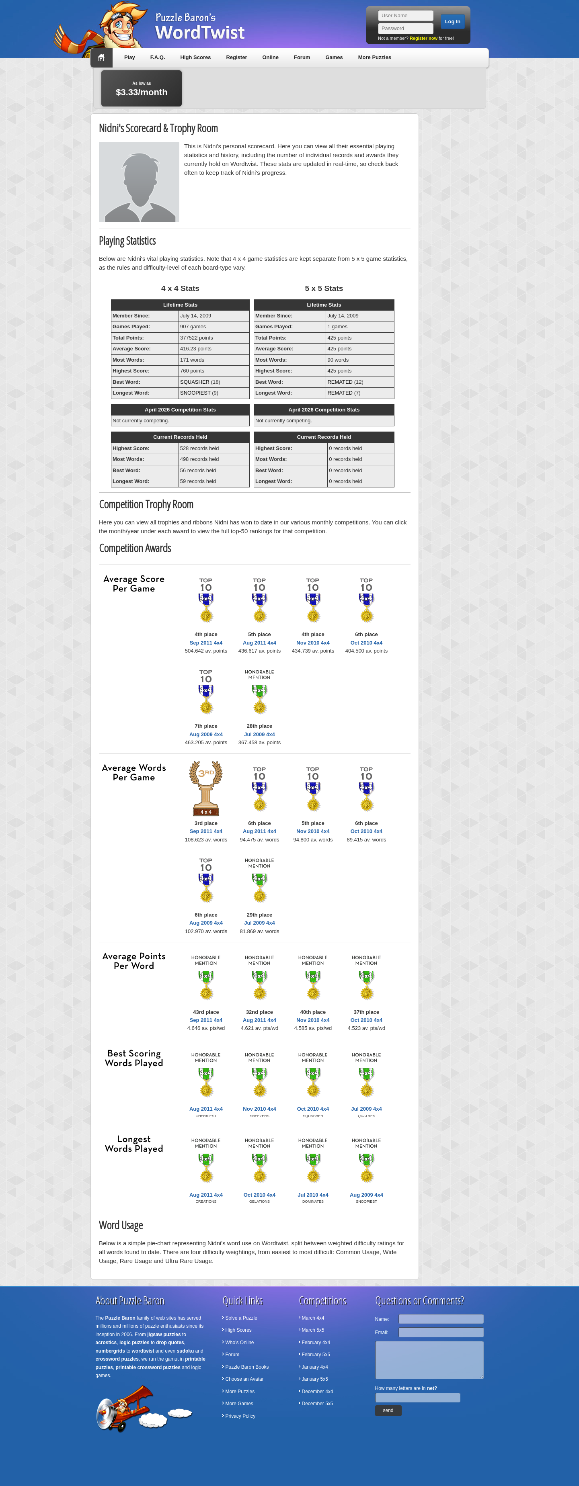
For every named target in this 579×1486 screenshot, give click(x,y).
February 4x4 (316, 1342)
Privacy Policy (241, 1416)
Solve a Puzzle (241, 1318)
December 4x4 (317, 1391)
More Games (239, 1403)
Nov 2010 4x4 (312, 643)
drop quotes (170, 1342)
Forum (302, 57)
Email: (381, 1332)
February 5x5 (316, 1354)
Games (334, 57)
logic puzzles (134, 1342)
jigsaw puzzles (164, 1334)
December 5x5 (317, 1403)
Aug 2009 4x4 (206, 734)
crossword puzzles (117, 1359)
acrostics (106, 1342)
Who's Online (240, 1342)
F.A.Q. (157, 57)
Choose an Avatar (245, 1379)
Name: (382, 1319)
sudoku (185, 1351)
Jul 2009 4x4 (259, 734)
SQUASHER (194, 382)
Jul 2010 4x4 (313, 1195)
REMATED (340, 382)
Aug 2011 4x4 (259, 643)
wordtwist (143, 1351)
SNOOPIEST (195, 393)
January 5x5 (315, 1379)
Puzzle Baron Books (247, 1367)
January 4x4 (315, 1367)
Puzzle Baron (120, 1318)
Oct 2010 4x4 (367, 643)
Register (236, 57)
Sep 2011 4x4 (206, 643)
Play (129, 57)
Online (270, 57)
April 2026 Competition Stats (180, 410)
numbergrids (110, 1351)
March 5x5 (313, 1330)
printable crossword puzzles (148, 1367)
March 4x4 (313, 1318)
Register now (423, 38)
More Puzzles (374, 57)
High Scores (196, 57)
